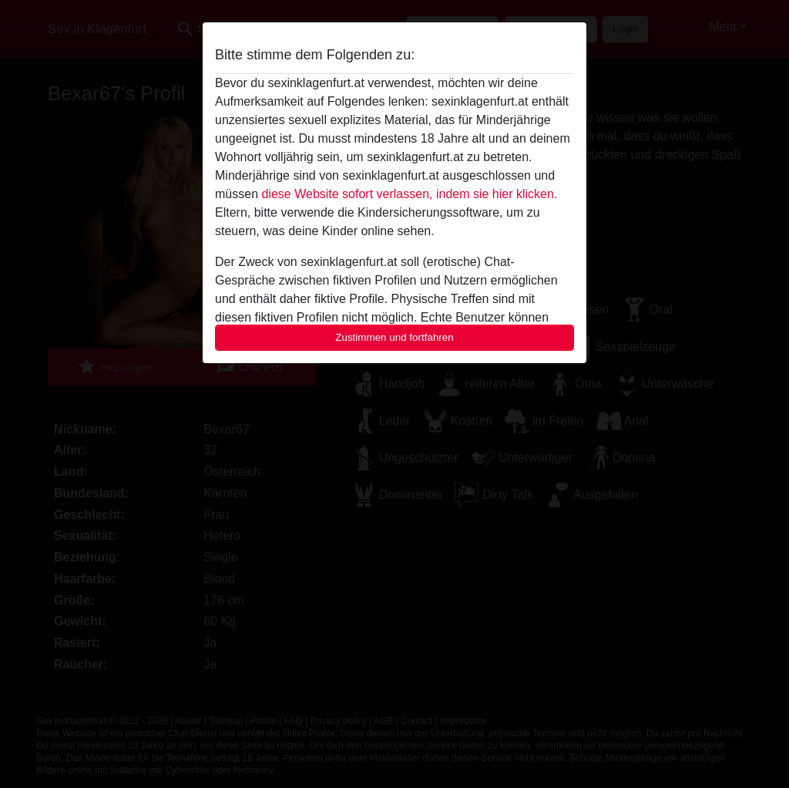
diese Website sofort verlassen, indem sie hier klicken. (409, 193)
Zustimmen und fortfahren (394, 337)
